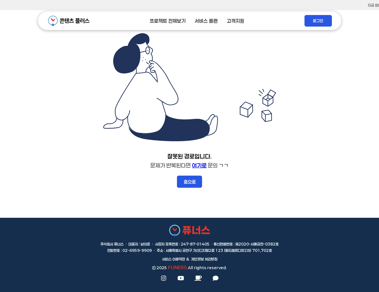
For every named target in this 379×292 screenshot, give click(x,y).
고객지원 (235, 21)
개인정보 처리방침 (204, 259)
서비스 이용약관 (173, 259)
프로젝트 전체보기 (168, 21)
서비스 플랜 (206, 21)
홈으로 (190, 182)
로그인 (318, 20)
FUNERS (177, 267)
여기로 (199, 165)
